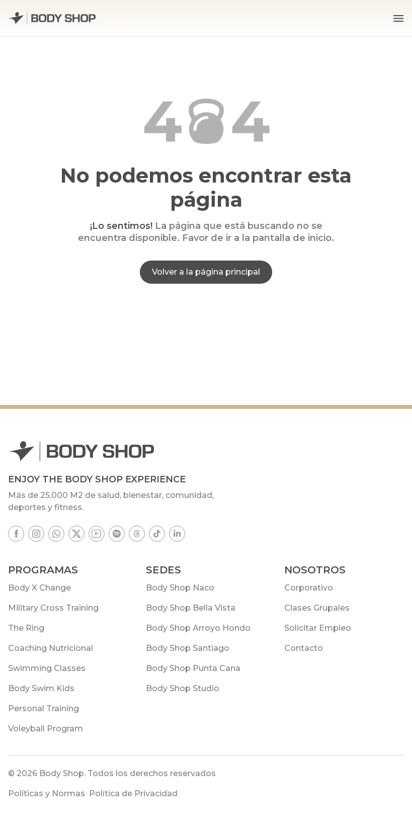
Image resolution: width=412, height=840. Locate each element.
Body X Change (39, 588)
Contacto (303, 648)
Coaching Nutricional (50, 648)
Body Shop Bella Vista (190, 608)
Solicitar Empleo (317, 628)
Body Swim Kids (41, 688)
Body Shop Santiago (187, 648)
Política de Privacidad (133, 793)
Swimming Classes (47, 668)
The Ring (26, 628)
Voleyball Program (45, 728)
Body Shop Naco (180, 588)
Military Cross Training (53, 608)
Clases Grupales (317, 608)
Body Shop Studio (182, 688)
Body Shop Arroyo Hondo (198, 628)
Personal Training (43, 708)
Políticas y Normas (46, 793)
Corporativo (308, 588)
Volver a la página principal (206, 272)
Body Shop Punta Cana (193, 668)
